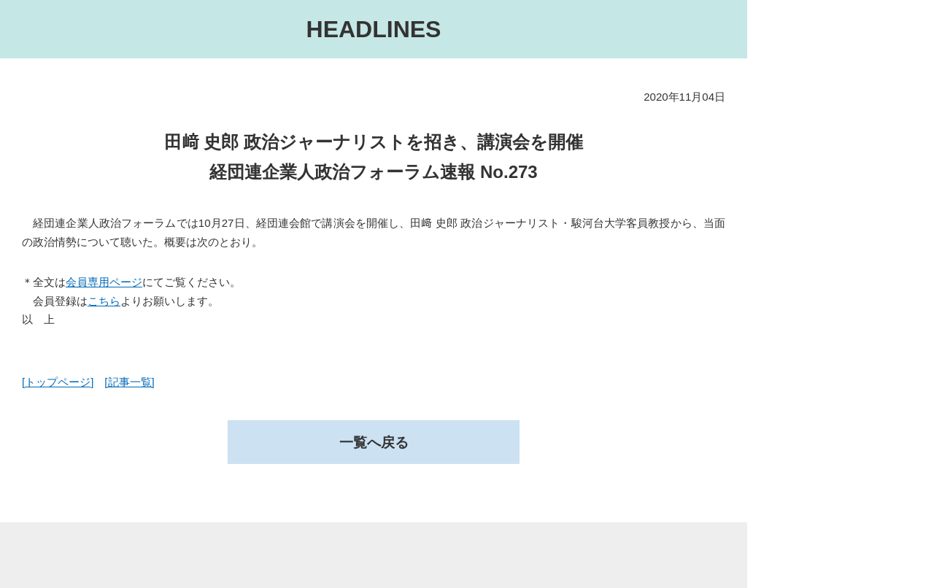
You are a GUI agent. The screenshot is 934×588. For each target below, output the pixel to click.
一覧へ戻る (373, 443)
